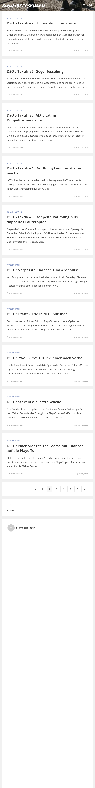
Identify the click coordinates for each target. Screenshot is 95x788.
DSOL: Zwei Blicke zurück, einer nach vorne (44, 357)
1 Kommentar (15, 95)
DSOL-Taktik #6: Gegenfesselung (35, 71)
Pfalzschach (13, 265)
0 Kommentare (16, 51)
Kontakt (53, 781)
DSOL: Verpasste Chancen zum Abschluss (43, 269)
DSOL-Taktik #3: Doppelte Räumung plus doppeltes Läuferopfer (42, 219)
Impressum (43, 781)
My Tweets (11, 510)
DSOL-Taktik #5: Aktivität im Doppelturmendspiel (31, 117)
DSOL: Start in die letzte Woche (34, 401)
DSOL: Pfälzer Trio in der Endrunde (37, 313)
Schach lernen (14, 18)
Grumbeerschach (23, 5)
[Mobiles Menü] (88, 5)
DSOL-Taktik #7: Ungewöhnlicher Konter (42, 23)
